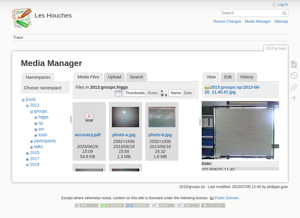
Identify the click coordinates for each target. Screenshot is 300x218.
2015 (34, 152)
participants (45, 140)
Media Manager (258, 21)
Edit (228, 76)
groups (40, 111)
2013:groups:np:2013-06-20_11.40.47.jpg (232, 90)
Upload (114, 76)
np (40, 123)
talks (38, 146)
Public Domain (227, 198)
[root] (30, 99)
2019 (34, 164)
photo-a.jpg (123, 134)
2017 (34, 158)
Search (285, 13)
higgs (43, 116)
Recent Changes (227, 21)
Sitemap (281, 21)
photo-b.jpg (160, 134)
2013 (34, 105)
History (247, 76)
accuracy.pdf (87, 134)
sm (41, 129)
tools (42, 134)
